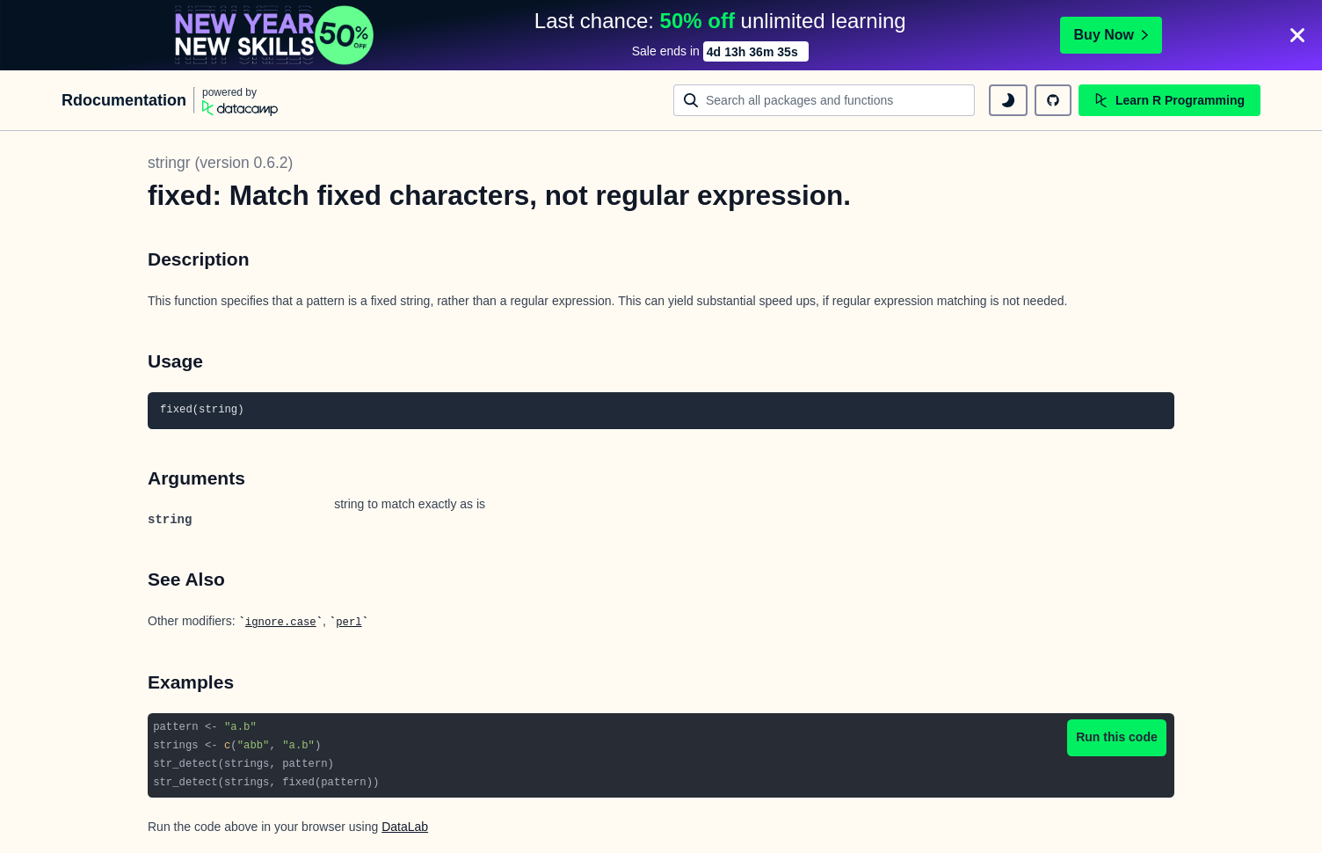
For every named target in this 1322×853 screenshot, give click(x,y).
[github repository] (1053, 100)
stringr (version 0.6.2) (220, 162)
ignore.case (280, 622)
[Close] (1297, 35)
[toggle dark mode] (1008, 100)
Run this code (1117, 737)
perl (348, 622)
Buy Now (1111, 34)
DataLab (404, 827)
